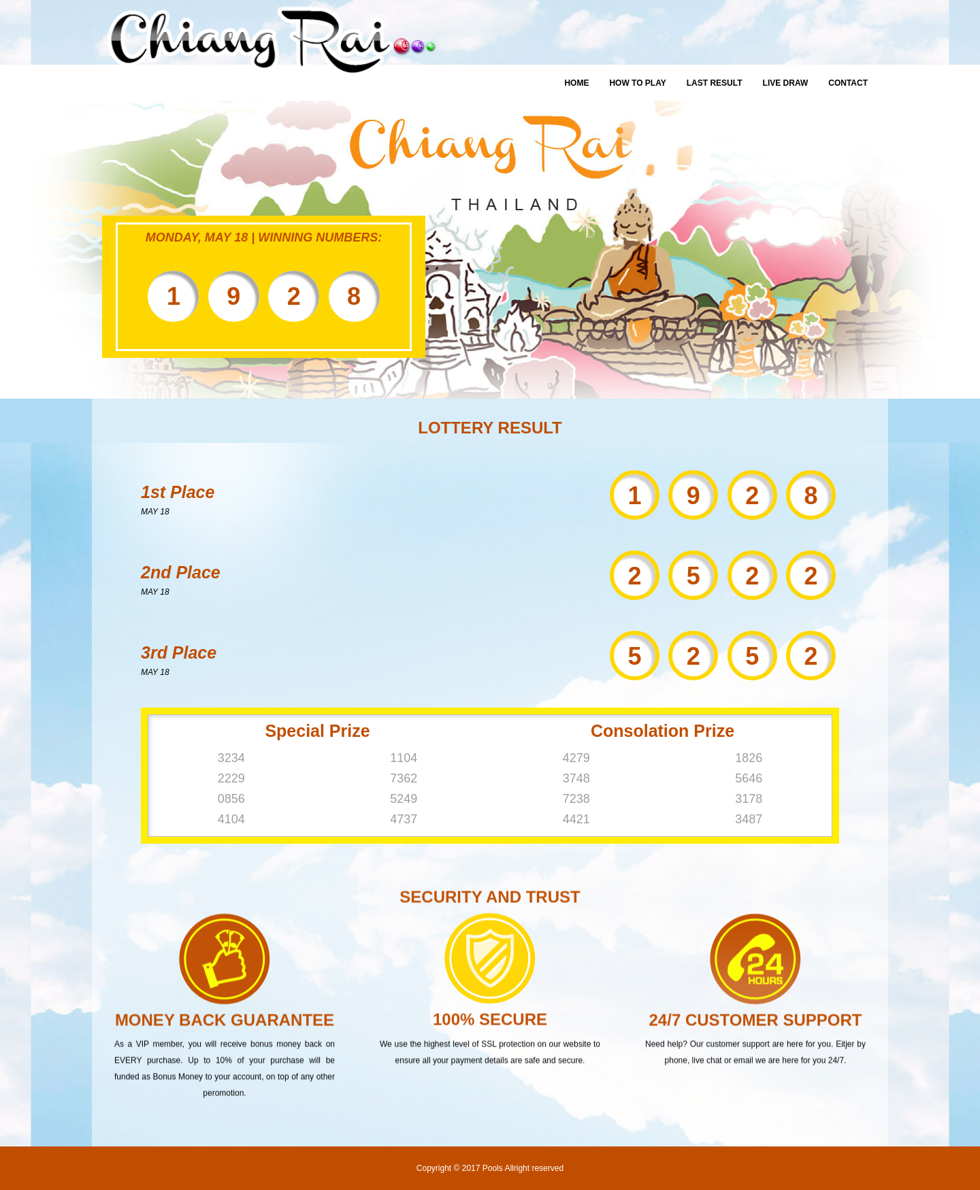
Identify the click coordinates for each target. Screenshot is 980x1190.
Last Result (714, 83)
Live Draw (785, 83)
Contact (848, 83)
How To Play (637, 83)
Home (576, 83)
